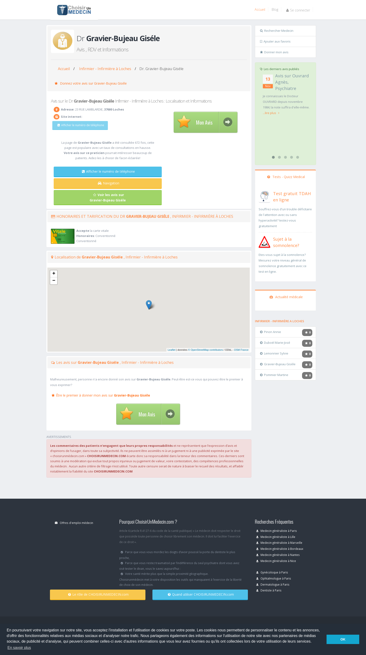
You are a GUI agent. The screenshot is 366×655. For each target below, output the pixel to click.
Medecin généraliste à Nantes (278, 555)
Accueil (260, 9)
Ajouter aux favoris (275, 41)
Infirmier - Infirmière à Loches (105, 68)
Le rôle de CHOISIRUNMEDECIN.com (98, 594)
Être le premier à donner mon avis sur (101, 395)
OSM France (241, 349)
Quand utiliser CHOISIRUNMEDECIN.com (201, 594)
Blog (275, 9)
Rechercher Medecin (276, 31)
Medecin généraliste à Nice (276, 561)
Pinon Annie (270, 332)
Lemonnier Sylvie (274, 353)
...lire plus (271, 113)
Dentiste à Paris (269, 590)
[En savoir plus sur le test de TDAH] (264, 196)
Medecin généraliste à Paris (276, 531)
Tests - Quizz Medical (286, 177)
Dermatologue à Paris (272, 584)
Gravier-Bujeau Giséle (278, 364)
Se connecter (298, 10)
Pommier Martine (274, 375)
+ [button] (53, 273)
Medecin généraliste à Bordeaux (279, 549)
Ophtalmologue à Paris (273, 578)
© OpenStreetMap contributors (205, 349)
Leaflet (171, 349)
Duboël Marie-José (275, 342)
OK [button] (342, 639)
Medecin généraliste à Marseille (279, 542)
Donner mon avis (274, 52)
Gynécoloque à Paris (272, 572)
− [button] (53, 280)
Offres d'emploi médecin (74, 523)
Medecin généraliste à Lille (275, 537)
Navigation (108, 183)
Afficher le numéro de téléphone (77, 125)
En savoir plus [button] (19, 648)
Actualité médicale (286, 297)
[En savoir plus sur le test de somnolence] (264, 241)
